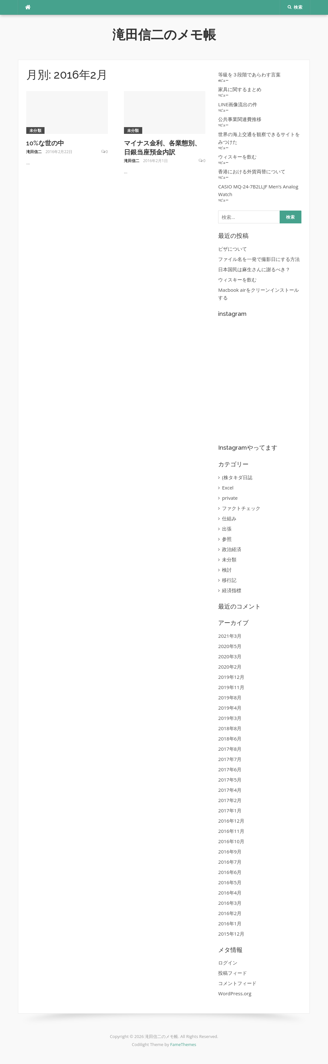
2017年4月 (230, 790)
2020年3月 (230, 656)
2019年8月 (230, 697)
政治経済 (231, 549)
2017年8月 (230, 749)
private (230, 498)
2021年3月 (230, 636)
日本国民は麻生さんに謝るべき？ (254, 269)
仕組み (229, 518)
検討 (227, 570)
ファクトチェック (241, 508)
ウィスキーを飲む (237, 156)
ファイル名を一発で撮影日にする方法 (259, 259)
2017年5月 (230, 779)
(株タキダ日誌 (237, 477)
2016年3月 (230, 903)
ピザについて (232, 249)
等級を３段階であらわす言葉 (249, 74)
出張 (227, 528)
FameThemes (183, 1044)
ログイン (227, 962)
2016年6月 (230, 872)
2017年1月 (230, 810)
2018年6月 (230, 738)
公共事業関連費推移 (239, 119)
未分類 (35, 130)
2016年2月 (230, 913)
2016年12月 (231, 820)
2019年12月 (231, 677)
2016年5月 (230, 882)
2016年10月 (231, 841)
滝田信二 (34, 151)
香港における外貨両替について (251, 171)
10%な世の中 (45, 143)
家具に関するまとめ (239, 89)
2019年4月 (230, 708)
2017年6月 (230, 769)
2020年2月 (230, 666)
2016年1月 (230, 923)
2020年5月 (230, 646)
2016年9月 (230, 851)
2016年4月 (230, 892)
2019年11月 (231, 687)
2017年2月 (230, 800)
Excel (228, 487)
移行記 (229, 580)
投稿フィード (232, 973)
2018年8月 (230, 728)
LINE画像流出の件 (237, 104)
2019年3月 (230, 718)
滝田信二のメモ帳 (164, 34)
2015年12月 (231, 933)
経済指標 (231, 590)
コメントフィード (237, 983)
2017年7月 (230, 759)
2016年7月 (230, 862)
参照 (227, 539)
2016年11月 (231, 831)
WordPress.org (234, 993)
